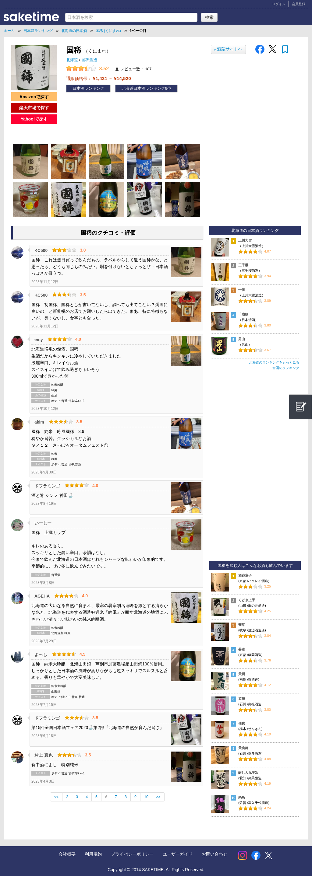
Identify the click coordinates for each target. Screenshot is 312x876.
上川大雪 (245, 240)
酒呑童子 (245, 575)
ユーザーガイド (178, 854)
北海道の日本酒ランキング (255, 231)
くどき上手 (246, 600)
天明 (241, 674)
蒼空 (241, 649)
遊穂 (241, 698)
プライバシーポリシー (132, 854)
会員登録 (298, 4)
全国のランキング (285, 368)
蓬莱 (241, 624)
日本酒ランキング (88, 88)
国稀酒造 (89, 60)
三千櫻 (243, 265)
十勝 (241, 289)
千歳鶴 (243, 314)
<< (56, 797)
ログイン (278, 4)
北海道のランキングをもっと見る (274, 362)
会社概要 (67, 854)
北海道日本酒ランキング (143, 88)
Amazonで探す (34, 96)
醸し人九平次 (248, 772)
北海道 (72, 60)
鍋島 (241, 797)
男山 (241, 339)
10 (146, 797)
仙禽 (241, 723)
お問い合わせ (214, 854)
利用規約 (93, 854)
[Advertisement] (255, 468)
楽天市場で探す (34, 107)
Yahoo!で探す (34, 119)
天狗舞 (243, 748)
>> (158, 797)
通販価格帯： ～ (98, 78)
